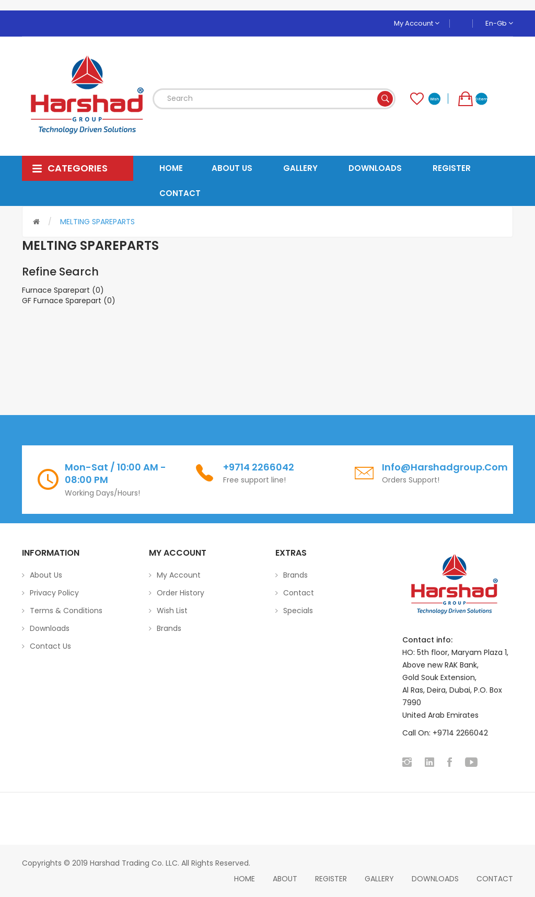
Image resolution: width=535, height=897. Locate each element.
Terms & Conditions (66, 610)
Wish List (172, 610)
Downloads (49, 628)
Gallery (379, 878)
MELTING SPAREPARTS (97, 221)
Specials (298, 610)
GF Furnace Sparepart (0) (68, 300)
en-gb (499, 23)
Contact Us (50, 646)
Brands (169, 628)
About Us (46, 575)
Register (331, 878)
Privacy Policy (54, 593)
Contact (298, 593)
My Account (416, 23)
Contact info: (427, 640)
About (285, 878)
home (244, 878)
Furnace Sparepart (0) (63, 290)
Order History (180, 593)
